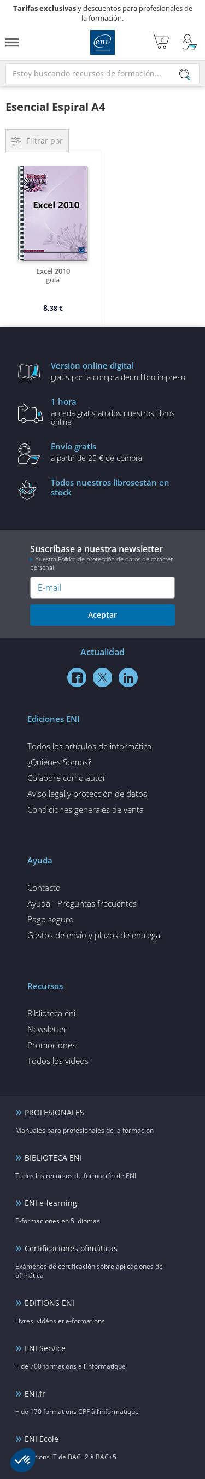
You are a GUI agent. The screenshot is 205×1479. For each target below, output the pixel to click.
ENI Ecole (41, 1439)
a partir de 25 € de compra (119, 452)
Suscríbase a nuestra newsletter (102, 557)
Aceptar (102, 615)
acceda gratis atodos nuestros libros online (119, 411)
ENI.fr (35, 1393)
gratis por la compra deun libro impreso (119, 371)
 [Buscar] (184, 75)
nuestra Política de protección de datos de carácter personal (101, 563)
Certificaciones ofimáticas (71, 1248)
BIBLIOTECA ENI (53, 1157)
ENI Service (45, 1348)
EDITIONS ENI (49, 1303)
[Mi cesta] (160, 42)
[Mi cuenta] (190, 42)
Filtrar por (44, 140)
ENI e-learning (51, 1203)
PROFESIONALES (54, 1112)
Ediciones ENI (102, 42)
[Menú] (12, 42)
